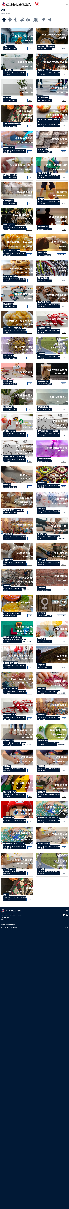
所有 (4, 19)
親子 (28, 19)
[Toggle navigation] (66, 4)
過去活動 (8, 13)
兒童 (16, 19)
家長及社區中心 (36, 19)
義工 (43, 19)
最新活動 (3, 13)
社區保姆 (49, 19)
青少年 (22, 19)
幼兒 (10, 19)
